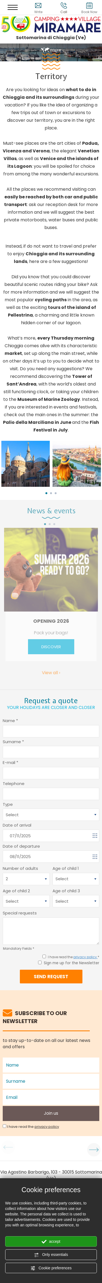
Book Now (89, 8)
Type (8, 804)
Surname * (13, 742)
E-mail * (10, 762)
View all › (51, 673)
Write (38, 8)
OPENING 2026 (51, 621)
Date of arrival (17, 825)
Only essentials (51, 1254)
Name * (10, 720)
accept (51, 1241)
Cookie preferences (51, 1268)
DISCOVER (51, 647)
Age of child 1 (65, 868)
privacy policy (85, 957)
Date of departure (21, 846)
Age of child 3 (66, 891)
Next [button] (97, 1148)
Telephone (13, 783)
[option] (25, 463)
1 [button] (46, 493)
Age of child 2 (16, 891)
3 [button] (56, 493)
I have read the (33, 1126)
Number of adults (20, 868)
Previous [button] (6, 1148)
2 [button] (51, 493)
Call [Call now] (63, 8)
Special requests (20, 913)
